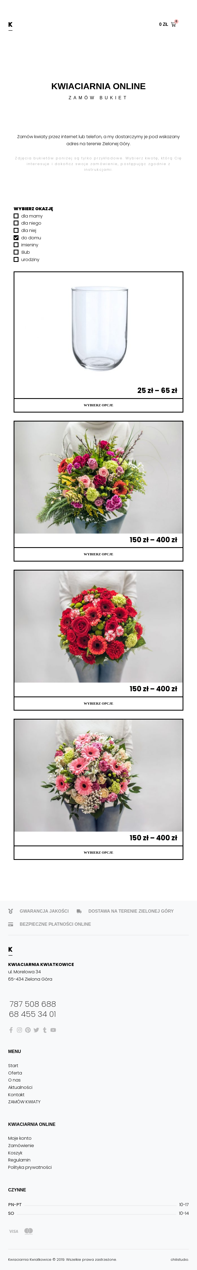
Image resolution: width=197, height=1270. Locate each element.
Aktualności (20, 1087)
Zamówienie (21, 1145)
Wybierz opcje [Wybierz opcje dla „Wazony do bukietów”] (98, 405)
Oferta (15, 1073)
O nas (14, 1080)
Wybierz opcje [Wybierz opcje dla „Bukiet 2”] (98, 703)
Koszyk (15, 1153)
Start (13, 1066)
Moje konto (20, 1138)
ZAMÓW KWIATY (24, 1102)
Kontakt (16, 1095)
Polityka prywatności (30, 1167)
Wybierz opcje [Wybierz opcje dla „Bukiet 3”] (98, 554)
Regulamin (19, 1160)
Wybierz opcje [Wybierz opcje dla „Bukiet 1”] (98, 852)
